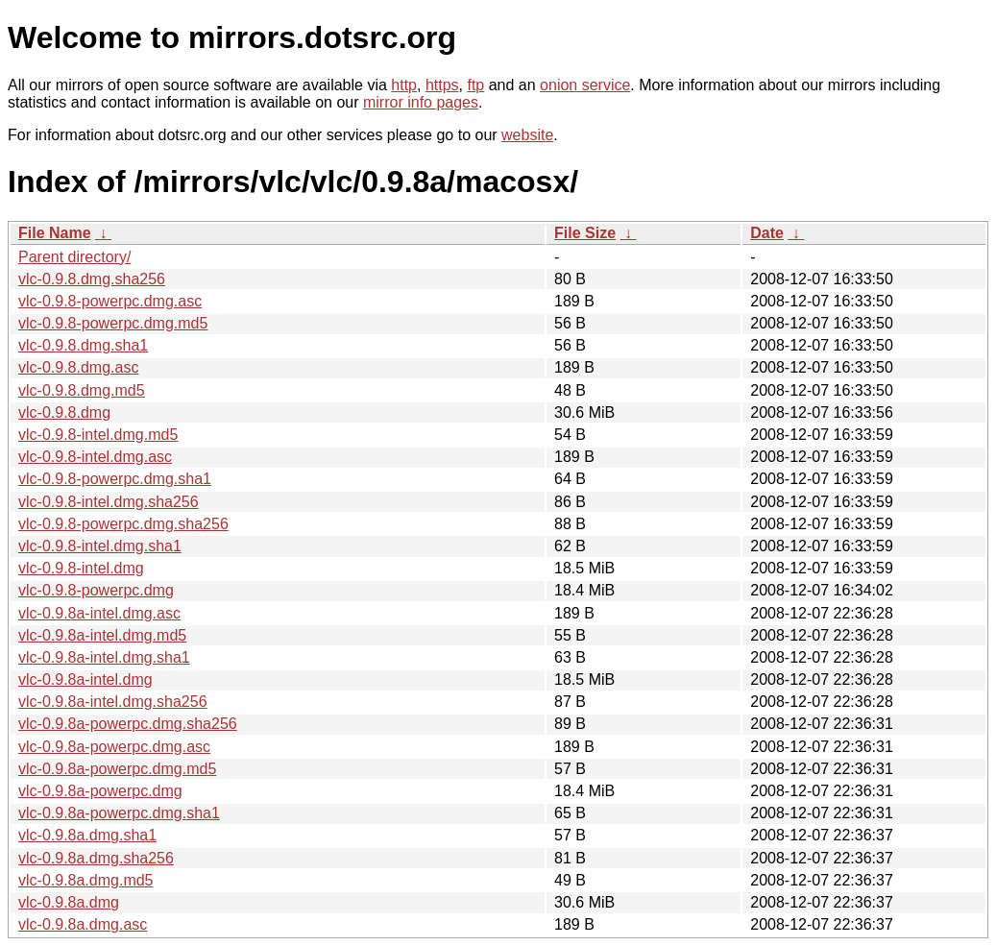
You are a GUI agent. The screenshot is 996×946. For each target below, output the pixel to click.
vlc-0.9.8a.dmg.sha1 (87, 835)
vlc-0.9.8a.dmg (68, 902)
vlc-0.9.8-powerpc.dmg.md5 (112, 323)
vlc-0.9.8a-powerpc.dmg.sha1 (119, 813)
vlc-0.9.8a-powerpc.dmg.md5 (117, 769)
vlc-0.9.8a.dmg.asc (82, 924)
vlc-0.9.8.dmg (64, 412)
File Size (585, 233)
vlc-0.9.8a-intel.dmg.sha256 (112, 701)
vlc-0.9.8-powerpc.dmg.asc (110, 301)
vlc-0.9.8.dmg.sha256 (91, 279)
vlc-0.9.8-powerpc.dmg (96, 590)
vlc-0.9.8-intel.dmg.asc (95, 457)
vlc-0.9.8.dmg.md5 (81, 390)
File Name (54, 233)
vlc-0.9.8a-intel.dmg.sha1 (104, 657)
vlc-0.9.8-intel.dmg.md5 (98, 434)
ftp (475, 85)
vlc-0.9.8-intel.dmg (81, 568)
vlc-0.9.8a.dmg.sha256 (96, 858)
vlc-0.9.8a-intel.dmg (85, 679)
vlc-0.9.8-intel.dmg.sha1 (100, 546)
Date (767, 233)
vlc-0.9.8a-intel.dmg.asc (99, 613)
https (442, 85)
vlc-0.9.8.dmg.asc (78, 367)
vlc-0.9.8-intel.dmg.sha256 (108, 502)
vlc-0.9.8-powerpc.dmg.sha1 (114, 479)
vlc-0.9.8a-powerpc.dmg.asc (114, 747)
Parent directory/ (74, 257)
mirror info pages (420, 102)
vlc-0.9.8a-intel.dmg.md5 (102, 635)
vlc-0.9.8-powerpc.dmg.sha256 (123, 524)
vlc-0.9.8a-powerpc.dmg (100, 791)
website (527, 135)
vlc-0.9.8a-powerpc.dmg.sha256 (127, 724)
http (404, 85)
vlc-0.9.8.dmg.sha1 (83, 345)
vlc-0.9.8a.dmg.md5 (86, 880)
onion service (585, 85)
